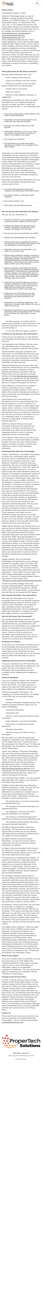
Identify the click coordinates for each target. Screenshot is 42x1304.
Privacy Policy (17, 1053)
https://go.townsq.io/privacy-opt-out (20, 377)
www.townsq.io (24, 33)
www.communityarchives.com (13, 35)
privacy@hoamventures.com (12, 1022)
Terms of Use (25, 1053)
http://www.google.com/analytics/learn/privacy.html (22, 581)
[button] (37, 3)
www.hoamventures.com (11, 37)
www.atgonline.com (9, 33)
